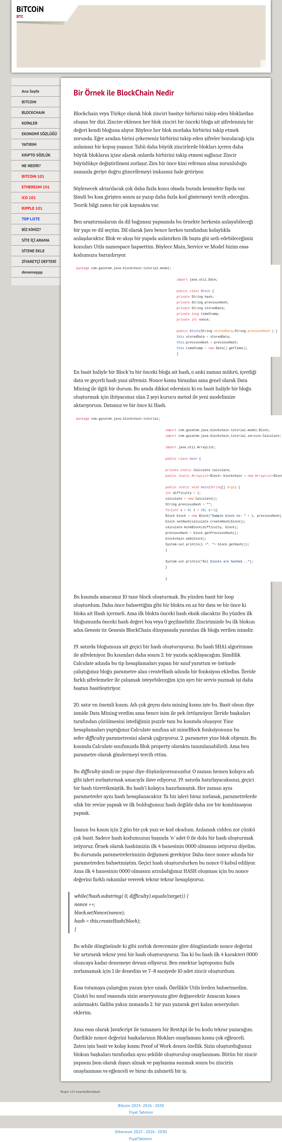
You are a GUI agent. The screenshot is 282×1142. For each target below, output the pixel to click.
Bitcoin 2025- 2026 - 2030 (141, 1105)
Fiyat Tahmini (141, 1112)
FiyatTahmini (141, 1138)
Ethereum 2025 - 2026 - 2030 (141, 1131)
